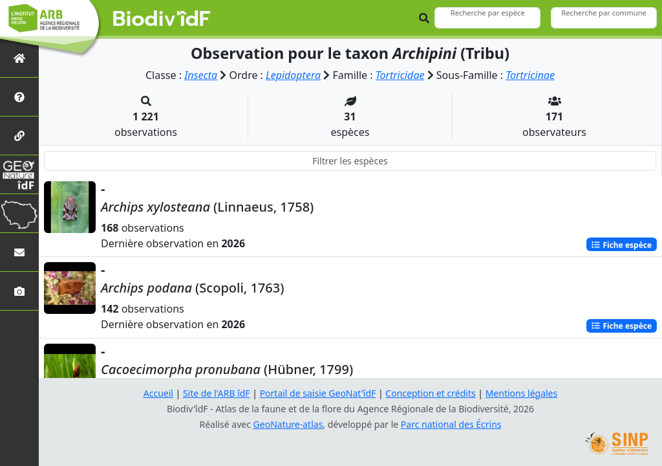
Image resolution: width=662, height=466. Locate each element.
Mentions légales (522, 393)
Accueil (158, 393)
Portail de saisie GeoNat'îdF (318, 393)
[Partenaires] (19, 135)
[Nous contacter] (19, 252)
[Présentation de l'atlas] (19, 97)
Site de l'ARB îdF (216, 393)
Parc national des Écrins (451, 424)
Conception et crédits (430, 393)
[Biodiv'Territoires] (19, 213)
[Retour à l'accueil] (19, 58)
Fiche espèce (621, 244)
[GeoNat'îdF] (19, 174)
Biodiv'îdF (161, 19)
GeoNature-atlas (288, 424)
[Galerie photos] (19, 291)
